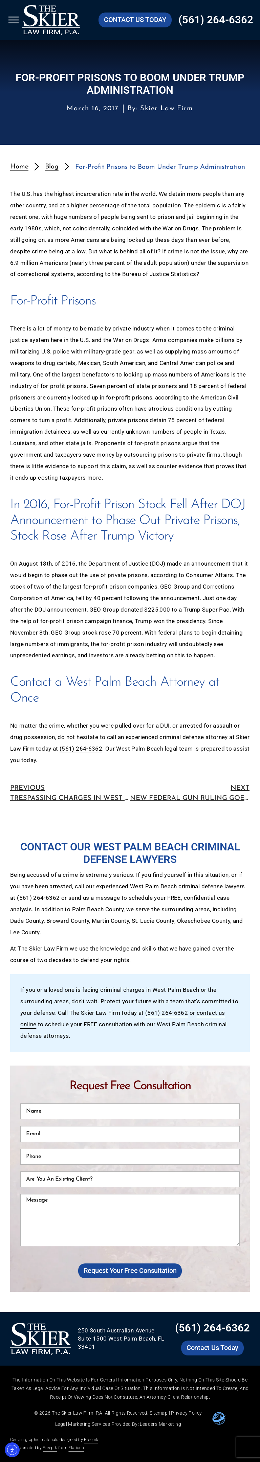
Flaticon (76, 1447)
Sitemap (159, 1413)
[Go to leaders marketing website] (219, 1418)
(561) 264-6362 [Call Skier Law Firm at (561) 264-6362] (215, 20)
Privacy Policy (186, 1413)
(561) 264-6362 (81, 748)
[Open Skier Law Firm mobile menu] (13, 20)
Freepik (91, 1439)
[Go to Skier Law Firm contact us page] (135, 20)
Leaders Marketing (160, 1424)
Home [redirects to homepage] (19, 166)
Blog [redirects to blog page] (52, 166)
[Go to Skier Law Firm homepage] (51, 20)
